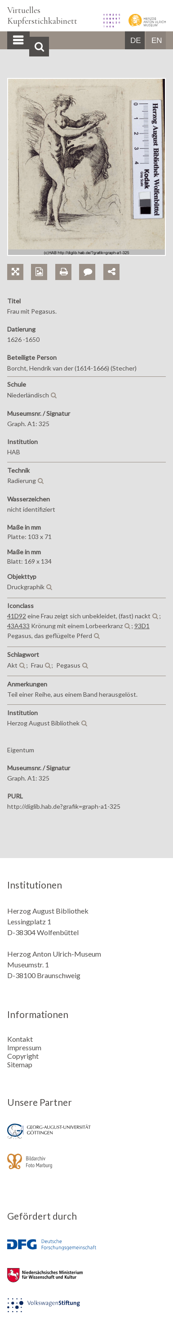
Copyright (23, 1056)
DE (135, 40)
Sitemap (19, 1064)
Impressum (24, 1047)
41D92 (16, 616)
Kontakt (20, 1039)
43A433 (18, 626)
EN (156, 40)
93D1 (142, 626)
